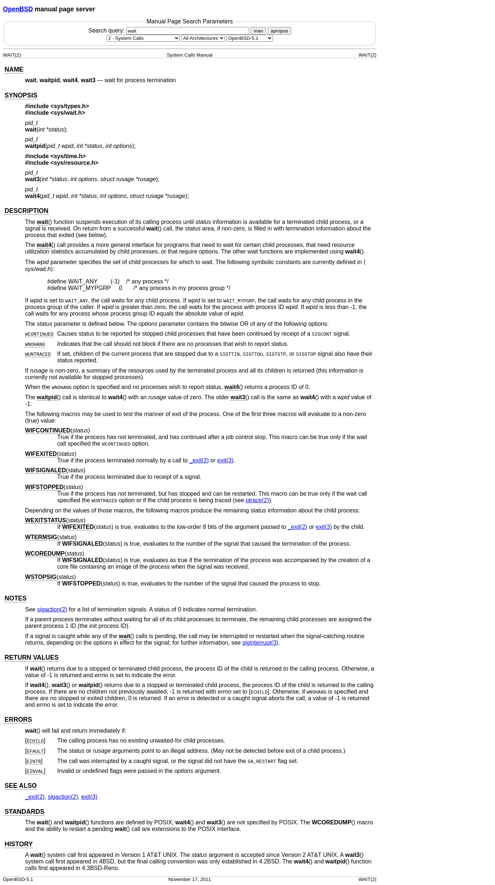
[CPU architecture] (203, 38)
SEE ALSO (20, 785)
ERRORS (18, 719)
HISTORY (18, 844)
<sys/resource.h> (74, 163)
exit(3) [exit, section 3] (225, 460)
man (258, 31)
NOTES (15, 598)
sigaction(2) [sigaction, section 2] (52, 609)
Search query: (169, 30)
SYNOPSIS (20, 95)
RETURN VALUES (31, 657)
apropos (279, 31)
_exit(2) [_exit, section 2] (199, 460)
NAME (13, 69)
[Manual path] (249, 38)
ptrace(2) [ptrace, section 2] (257, 500)
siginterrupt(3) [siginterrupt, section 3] (260, 643)
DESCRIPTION (26, 210)
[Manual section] (143, 38)
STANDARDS (24, 811)
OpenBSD (18, 9)
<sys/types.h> (69, 106)
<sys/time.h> (68, 156)
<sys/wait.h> (67, 113)
